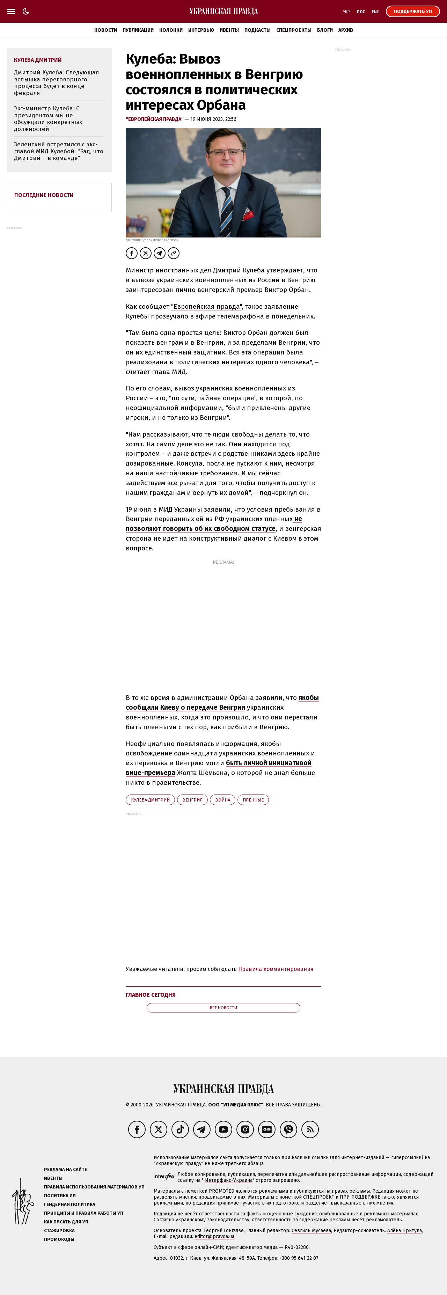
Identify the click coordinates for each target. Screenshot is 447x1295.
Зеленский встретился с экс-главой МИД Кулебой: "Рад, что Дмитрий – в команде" (58, 151)
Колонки (171, 30)
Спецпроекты (294, 30)
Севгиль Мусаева (311, 1231)
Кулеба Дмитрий (150, 800)
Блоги (325, 30)
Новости (105, 30)
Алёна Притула (404, 1231)
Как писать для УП (66, 1221)
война (222, 800)
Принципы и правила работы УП (83, 1213)
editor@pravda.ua (214, 1236)
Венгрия (192, 800)
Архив (345, 30)
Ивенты (229, 30)
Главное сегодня (151, 995)
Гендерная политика (69, 1204)
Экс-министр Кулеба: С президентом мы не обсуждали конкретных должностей (48, 119)
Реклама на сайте (65, 1169)
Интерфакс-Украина (228, 1180)
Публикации (138, 30)
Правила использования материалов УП (94, 1187)
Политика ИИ (60, 1195)
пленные (253, 800)
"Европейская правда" (155, 119)
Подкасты (257, 30)
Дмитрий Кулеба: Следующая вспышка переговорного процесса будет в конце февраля (56, 83)
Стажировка (59, 1230)
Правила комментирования (276, 969)
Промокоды (59, 1239)
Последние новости (44, 195)
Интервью (201, 30)
